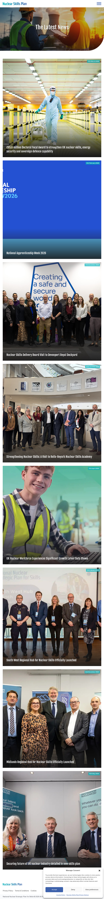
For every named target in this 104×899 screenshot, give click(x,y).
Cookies (34, 891)
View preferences (91, 890)
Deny (73, 890)
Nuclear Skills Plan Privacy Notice (77, 895)
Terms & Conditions (22, 891)
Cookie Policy (60, 895)
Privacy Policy (8, 891)
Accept (54, 890)
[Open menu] (99, 3)
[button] (99, 870)
